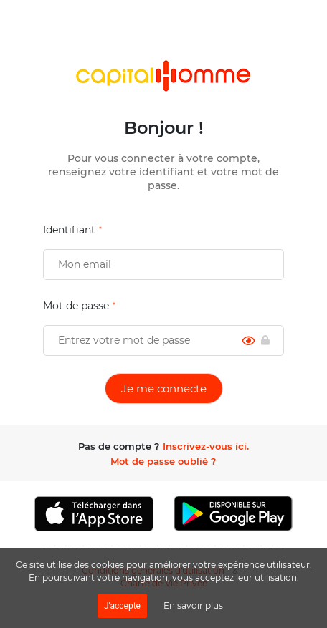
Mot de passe (76, 305)
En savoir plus (193, 605)
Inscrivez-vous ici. (206, 446)
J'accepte (122, 606)
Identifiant (69, 229)
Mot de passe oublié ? (163, 461)
